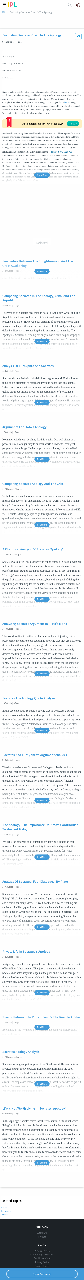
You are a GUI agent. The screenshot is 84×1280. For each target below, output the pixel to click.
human (67, 102)
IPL (3, 12)
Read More (42, 254)
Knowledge (6, 1194)
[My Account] (79, 4)
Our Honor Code (42, 1246)
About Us (42, 1220)
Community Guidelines (42, 1242)
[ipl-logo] (12, 6)
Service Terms (42, 1253)
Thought (4, 1197)
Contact (42, 1224)
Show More (42, 158)
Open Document (42, 1274)
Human (4, 1191)
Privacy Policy (42, 1250)
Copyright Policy (42, 1238)
